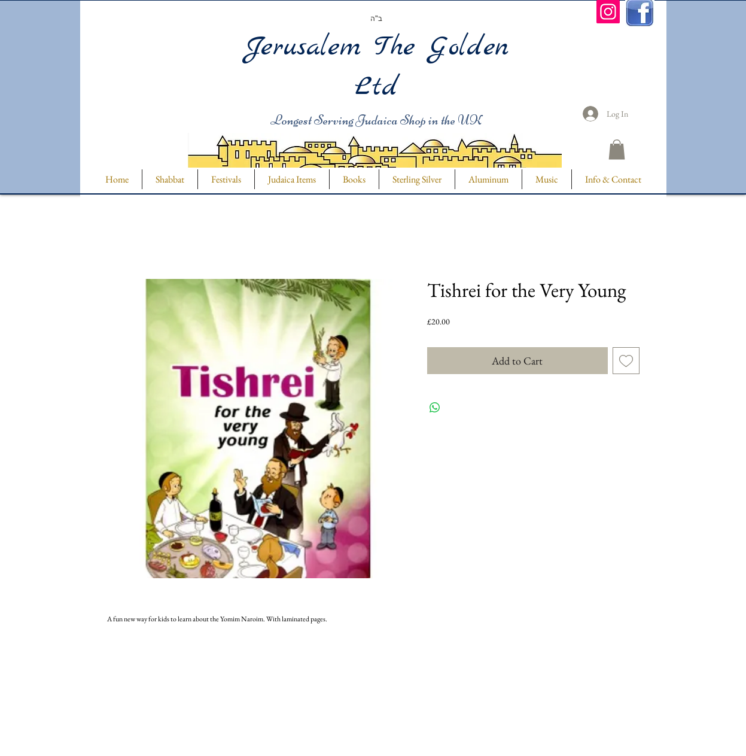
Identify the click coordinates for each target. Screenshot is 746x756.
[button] (616, 149)
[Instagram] (608, 11)
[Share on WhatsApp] (435, 407)
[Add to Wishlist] (626, 360)
